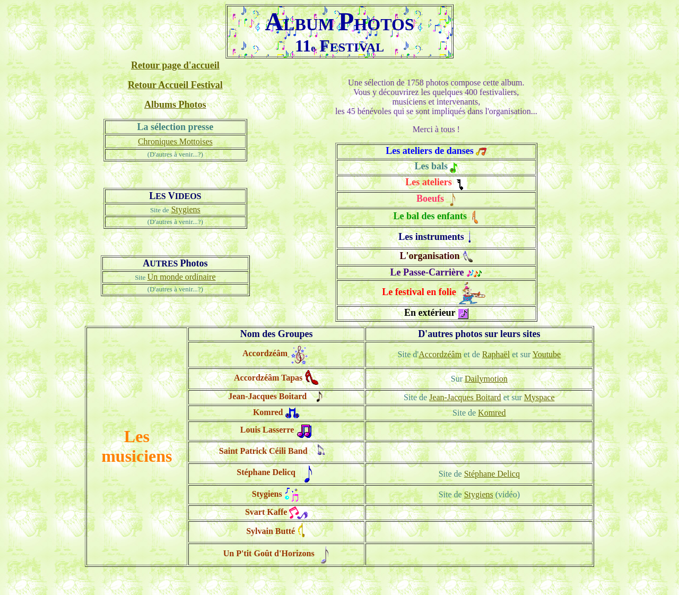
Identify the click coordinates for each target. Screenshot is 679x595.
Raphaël (496, 354)
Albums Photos (175, 104)
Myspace (539, 397)
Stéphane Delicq (492, 473)
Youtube (547, 354)
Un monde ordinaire (181, 276)
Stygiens (186, 209)
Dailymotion (486, 378)
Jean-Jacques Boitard (465, 397)
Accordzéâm (440, 354)
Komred (492, 412)
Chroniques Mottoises (175, 141)
